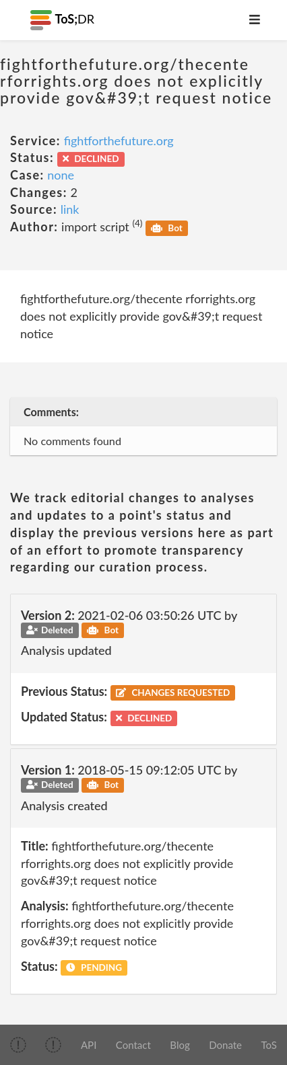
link (70, 209)
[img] (18, 1045)
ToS (269, 1045)
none (60, 174)
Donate (225, 1045)
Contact (133, 1045)
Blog (179, 1045)
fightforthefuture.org (119, 140)
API (88, 1045)
